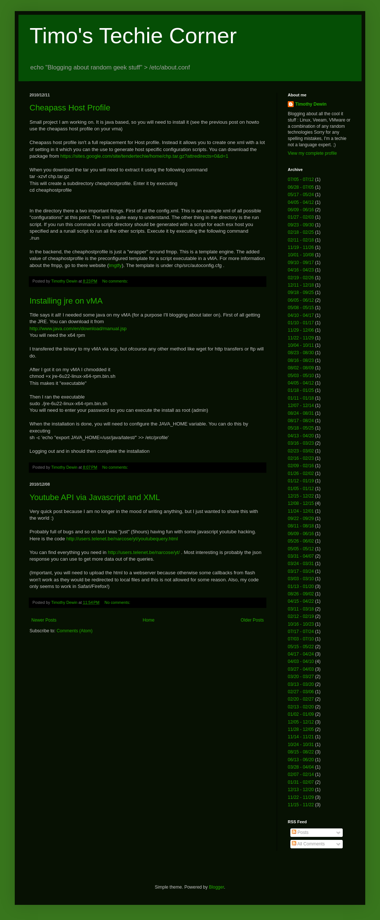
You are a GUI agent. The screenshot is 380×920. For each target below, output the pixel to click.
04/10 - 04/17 (301, 315)
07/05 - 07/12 (301, 179)
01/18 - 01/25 (301, 390)
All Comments (308, 844)
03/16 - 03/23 (301, 443)
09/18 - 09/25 (301, 292)
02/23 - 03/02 (301, 451)
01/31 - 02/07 (301, 782)
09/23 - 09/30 (301, 225)
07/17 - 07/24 (301, 631)
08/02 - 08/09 (301, 367)
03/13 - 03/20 (301, 684)
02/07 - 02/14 (301, 774)
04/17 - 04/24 (301, 654)
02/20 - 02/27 (301, 699)
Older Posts (252, 620)
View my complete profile (312, 153)
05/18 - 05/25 (301, 428)
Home (149, 620)
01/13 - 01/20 (301, 586)
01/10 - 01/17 (301, 322)
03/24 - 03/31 (301, 563)
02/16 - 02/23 (301, 458)
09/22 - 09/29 (301, 518)
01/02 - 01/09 (301, 714)
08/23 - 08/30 (301, 352)
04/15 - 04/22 (301, 601)
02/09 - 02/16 (301, 465)
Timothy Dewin (311, 104)
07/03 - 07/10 (301, 639)
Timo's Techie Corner (133, 35)
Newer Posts (43, 620)
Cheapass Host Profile (70, 107)
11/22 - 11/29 (301, 338)
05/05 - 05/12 (301, 548)
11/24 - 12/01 (301, 511)
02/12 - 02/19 (301, 616)
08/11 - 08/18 (301, 526)
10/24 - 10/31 (301, 744)
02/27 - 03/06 (301, 691)
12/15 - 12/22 (301, 496)
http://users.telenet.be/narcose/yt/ (144, 552)
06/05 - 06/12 (301, 300)
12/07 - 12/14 (301, 405)
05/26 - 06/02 (301, 541)
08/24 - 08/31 (301, 413)
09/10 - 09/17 (301, 262)
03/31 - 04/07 (301, 556)
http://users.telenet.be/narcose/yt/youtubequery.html (122, 538)
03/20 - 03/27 (301, 676)
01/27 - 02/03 (301, 217)
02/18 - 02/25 (301, 232)
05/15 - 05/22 (301, 646)
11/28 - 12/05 (301, 729)
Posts (300, 832)
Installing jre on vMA (66, 300)
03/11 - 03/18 (301, 609)
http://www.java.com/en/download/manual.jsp (78, 328)
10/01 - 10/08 (301, 254)
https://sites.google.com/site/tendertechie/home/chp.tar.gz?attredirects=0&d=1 (144, 156)
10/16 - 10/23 (301, 624)
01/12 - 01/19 (301, 480)
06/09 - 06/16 (301, 209)
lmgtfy (115, 265)
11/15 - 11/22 (301, 804)
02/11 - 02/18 (301, 240)
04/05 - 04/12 (301, 202)
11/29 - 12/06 (301, 330)
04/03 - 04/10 (301, 661)
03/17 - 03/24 (301, 571)
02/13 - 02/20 (301, 706)
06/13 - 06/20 (301, 759)
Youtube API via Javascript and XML (95, 497)
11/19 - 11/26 (301, 247)
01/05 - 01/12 (301, 488)
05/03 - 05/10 (301, 375)
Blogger (216, 887)
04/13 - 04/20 (301, 435)
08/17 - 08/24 (301, 420)
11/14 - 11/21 (301, 736)
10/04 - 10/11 (301, 345)
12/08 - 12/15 (301, 503)
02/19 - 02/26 (301, 277)
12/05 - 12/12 (301, 722)
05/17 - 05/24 (301, 194)
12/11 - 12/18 (301, 285)
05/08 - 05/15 (301, 307)
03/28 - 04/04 (301, 767)
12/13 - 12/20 (301, 789)
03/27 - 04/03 (301, 669)
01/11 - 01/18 (301, 398)
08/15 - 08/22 (301, 752)
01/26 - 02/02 (301, 473)
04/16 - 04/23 (301, 270)
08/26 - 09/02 (301, 593)
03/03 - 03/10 (301, 578)
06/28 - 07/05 (301, 187)
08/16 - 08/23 (301, 360)
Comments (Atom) (74, 630)
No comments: (115, 281)
